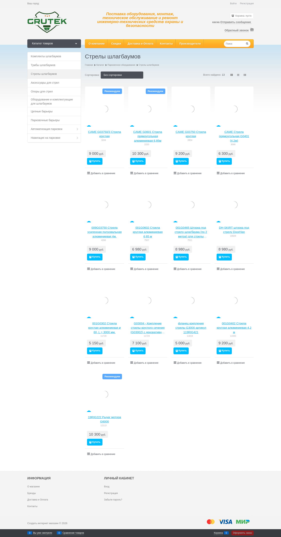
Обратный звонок (237, 30)
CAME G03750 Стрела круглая (191, 134)
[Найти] (247, 44)
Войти (233, 3)
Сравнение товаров (73, 532)
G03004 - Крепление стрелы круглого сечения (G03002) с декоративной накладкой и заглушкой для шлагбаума (148, 328)
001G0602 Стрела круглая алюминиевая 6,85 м (148, 232)
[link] (232, 75)
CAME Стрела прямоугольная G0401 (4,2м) (234, 136)
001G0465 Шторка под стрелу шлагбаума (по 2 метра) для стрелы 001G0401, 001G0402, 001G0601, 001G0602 (191, 232)
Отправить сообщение (236, 22)
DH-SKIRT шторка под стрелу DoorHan (234, 230)
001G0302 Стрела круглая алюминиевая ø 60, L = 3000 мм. (104, 328)
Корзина (218, 532)
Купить (96, 161)
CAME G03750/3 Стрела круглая (104, 134)
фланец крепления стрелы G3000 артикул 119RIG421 (190, 328)
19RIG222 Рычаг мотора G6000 (104, 419)
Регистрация (247, 3)
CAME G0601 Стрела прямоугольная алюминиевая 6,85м (147, 136)
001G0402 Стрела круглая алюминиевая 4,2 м (234, 328)
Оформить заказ (242, 533)
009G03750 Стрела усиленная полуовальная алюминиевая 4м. (104, 232)
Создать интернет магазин (42, 523)
